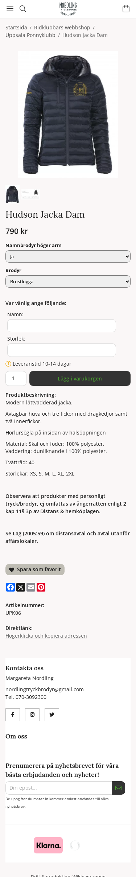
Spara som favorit (35, 569)
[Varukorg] (126, 8)
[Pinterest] (41, 587)
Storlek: (16, 338)
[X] (21, 587)
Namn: (15, 314)
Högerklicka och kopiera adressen (46, 635)
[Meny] (10, 8)
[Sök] (22, 8)
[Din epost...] (58, 788)
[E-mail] (31, 587)
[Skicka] (118, 788)
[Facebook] (10, 587)
